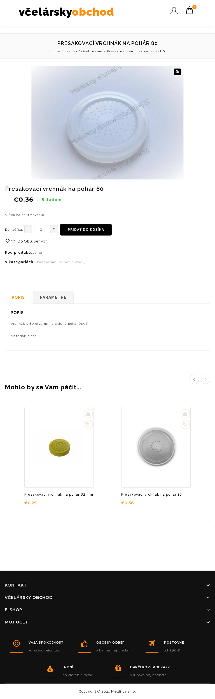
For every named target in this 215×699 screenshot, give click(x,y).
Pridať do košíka (86, 230)
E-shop (71, 51)
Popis (18, 297)
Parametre (53, 297)
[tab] (19, 297)
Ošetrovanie (91, 51)
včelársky (66, 12)
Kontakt (16, 585)
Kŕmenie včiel (71, 262)
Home (55, 51)
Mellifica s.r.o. (123, 691)
